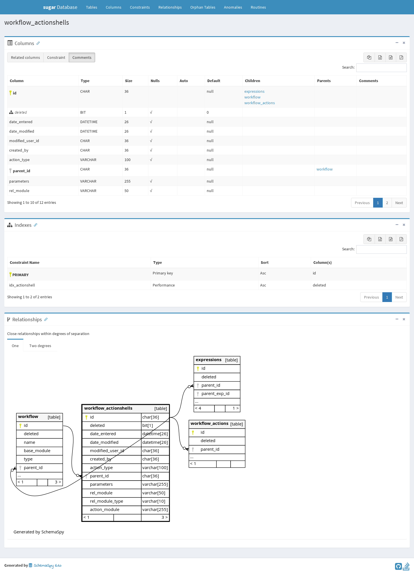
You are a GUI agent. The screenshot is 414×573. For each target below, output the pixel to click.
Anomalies (233, 7)
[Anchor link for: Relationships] (44, 319)
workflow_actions (259, 102)
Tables (93, 7)
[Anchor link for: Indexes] (34, 224)
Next (399, 202)
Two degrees (40, 345)
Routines (258, 7)
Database (60, 7)
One (15, 345)
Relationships (170, 7)
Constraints (140, 7)
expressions (254, 91)
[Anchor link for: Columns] (36, 42)
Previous (362, 202)
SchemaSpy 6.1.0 (45, 566)
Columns (113, 7)
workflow (252, 97)
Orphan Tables (202, 7)
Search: (374, 67)
